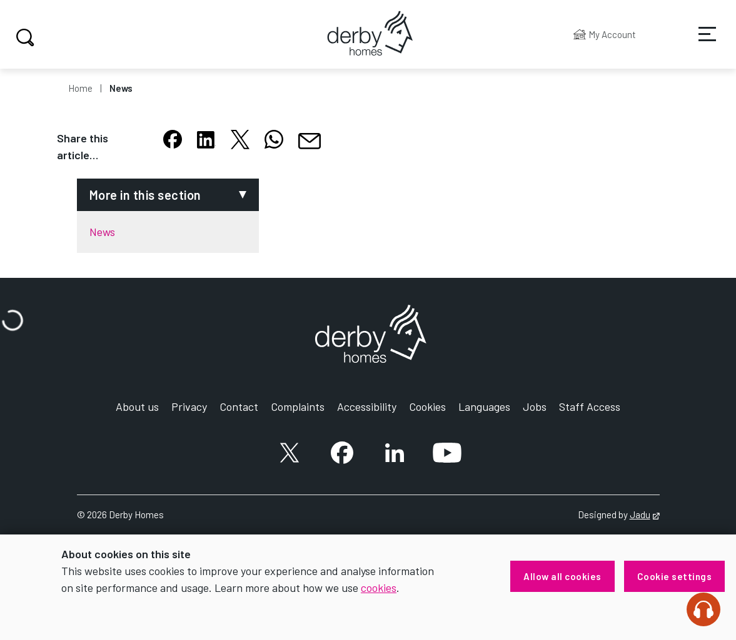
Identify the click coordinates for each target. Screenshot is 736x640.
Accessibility (366, 406)
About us (137, 406)
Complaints (298, 406)
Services (699, 43)
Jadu (645, 514)
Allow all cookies (562, 576)
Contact (238, 406)
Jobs (535, 406)
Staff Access (589, 406)
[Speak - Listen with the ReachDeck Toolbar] (703, 609)
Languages (484, 406)
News (121, 88)
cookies (378, 587)
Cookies (427, 406)
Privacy (189, 406)
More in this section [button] (145, 194)
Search (23, 37)
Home (80, 88)
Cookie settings (674, 576)
